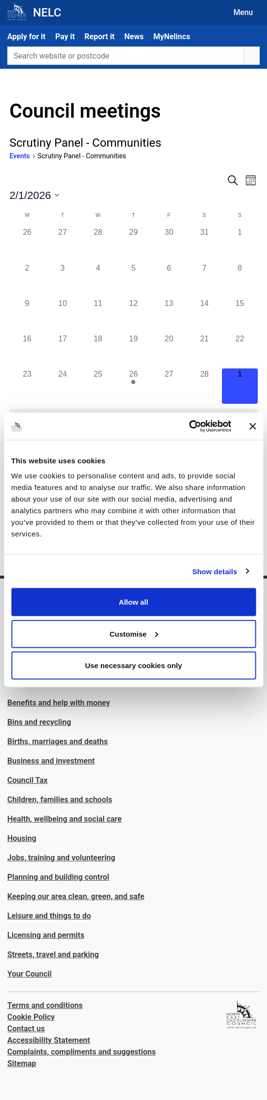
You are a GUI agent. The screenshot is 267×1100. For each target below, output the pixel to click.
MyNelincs (171, 36)
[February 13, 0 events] (169, 315)
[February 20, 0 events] (169, 350)
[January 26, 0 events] (27, 244)
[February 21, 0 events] (204, 350)
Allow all (133, 602)
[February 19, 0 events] (133, 350)
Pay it (65, 36)
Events (20, 156)
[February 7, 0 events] (204, 280)
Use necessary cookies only (133, 665)
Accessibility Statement (48, 1040)
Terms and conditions (45, 1005)
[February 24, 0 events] (62, 386)
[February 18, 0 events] (98, 350)
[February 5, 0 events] (133, 280)
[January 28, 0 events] (98, 244)
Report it (99, 36)
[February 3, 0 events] (62, 280)
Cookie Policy (31, 1017)
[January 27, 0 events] (62, 244)
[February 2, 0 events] (27, 280)
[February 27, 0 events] (169, 386)
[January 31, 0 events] (204, 244)
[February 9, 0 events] (27, 315)
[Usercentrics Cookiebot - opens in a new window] (188, 426)
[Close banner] (252, 426)
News (134, 36)
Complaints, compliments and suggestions (81, 1051)
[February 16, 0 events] (27, 350)
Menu (243, 12)
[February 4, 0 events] (98, 280)
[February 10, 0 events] (62, 315)
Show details (214, 571)
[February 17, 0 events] (62, 350)
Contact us (26, 1028)
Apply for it (26, 36)
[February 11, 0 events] (98, 315)
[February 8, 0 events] (239, 280)
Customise (134, 633)
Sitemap (21, 1063)
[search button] (251, 55)
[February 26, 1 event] (133, 386)
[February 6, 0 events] (169, 280)
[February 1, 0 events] (239, 244)
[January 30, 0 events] (169, 244)
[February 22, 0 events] (239, 350)
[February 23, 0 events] (27, 386)
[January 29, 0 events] (133, 244)
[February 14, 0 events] (204, 315)
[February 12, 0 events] (133, 315)
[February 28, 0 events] (204, 386)
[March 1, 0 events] (239, 386)
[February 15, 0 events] (239, 315)
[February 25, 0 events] (98, 386)
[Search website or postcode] (125, 55)
